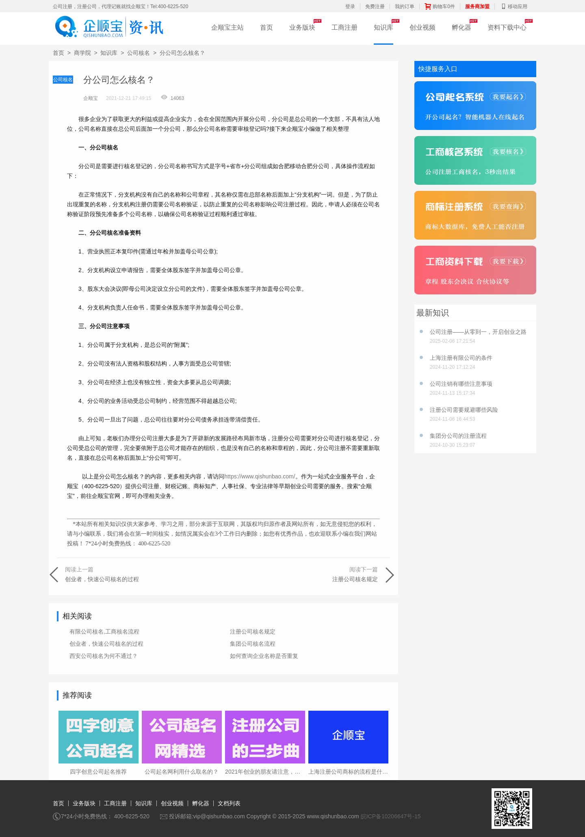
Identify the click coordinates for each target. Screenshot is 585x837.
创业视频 (423, 27)
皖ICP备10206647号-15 (391, 816)
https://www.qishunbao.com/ (259, 476)
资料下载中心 (507, 27)
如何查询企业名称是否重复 (264, 656)
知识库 (383, 27)
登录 (350, 6)
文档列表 (229, 803)
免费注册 (375, 6)
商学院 (82, 53)
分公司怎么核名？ (182, 53)
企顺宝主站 (227, 27)
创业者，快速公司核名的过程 (106, 643)
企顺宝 (90, 98)
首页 (266, 27)
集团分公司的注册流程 (458, 436)
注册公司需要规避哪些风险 (464, 410)
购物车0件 (440, 6)
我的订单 (404, 6)
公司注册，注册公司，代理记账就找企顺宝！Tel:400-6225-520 (120, 6)
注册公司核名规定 (252, 631)
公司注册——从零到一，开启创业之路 (478, 332)
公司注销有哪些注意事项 (461, 384)
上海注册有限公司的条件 (461, 358)
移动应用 (513, 6)
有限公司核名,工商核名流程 (104, 631)
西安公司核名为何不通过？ (103, 656)
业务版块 (302, 27)
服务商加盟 (477, 6)
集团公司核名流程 (252, 643)
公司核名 (138, 53)
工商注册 (345, 27)
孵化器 (461, 27)
